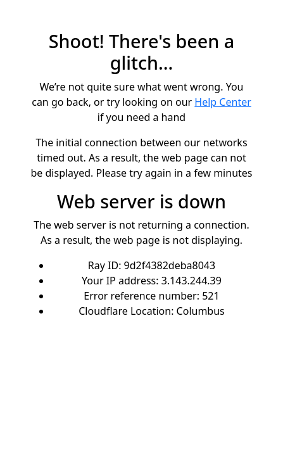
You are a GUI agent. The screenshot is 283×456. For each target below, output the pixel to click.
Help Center (222, 102)
